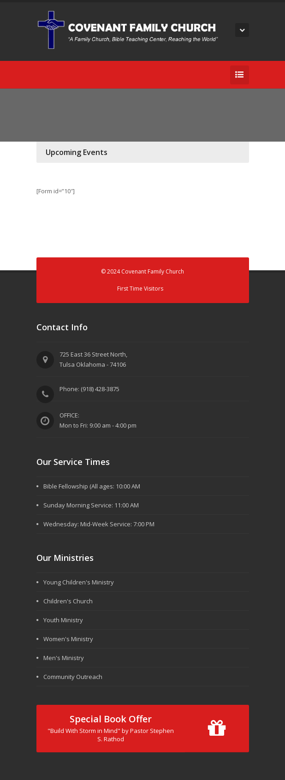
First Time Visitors (140, 288)
